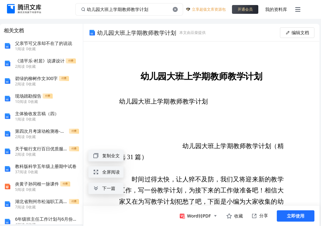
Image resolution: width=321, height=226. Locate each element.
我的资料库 (276, 9)
